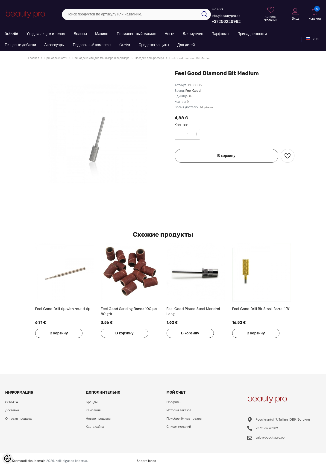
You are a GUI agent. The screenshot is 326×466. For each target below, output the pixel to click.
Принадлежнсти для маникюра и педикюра (101, 58)
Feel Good (193, 90)
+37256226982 (226, 21)
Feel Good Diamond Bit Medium (190, 58)
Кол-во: (181, 125)
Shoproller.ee (146, 461)
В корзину (226, 155)
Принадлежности (55, 58)
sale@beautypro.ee (270, 437)
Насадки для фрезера (149, 58)
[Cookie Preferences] (7, 458)
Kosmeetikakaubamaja (28, 461)
